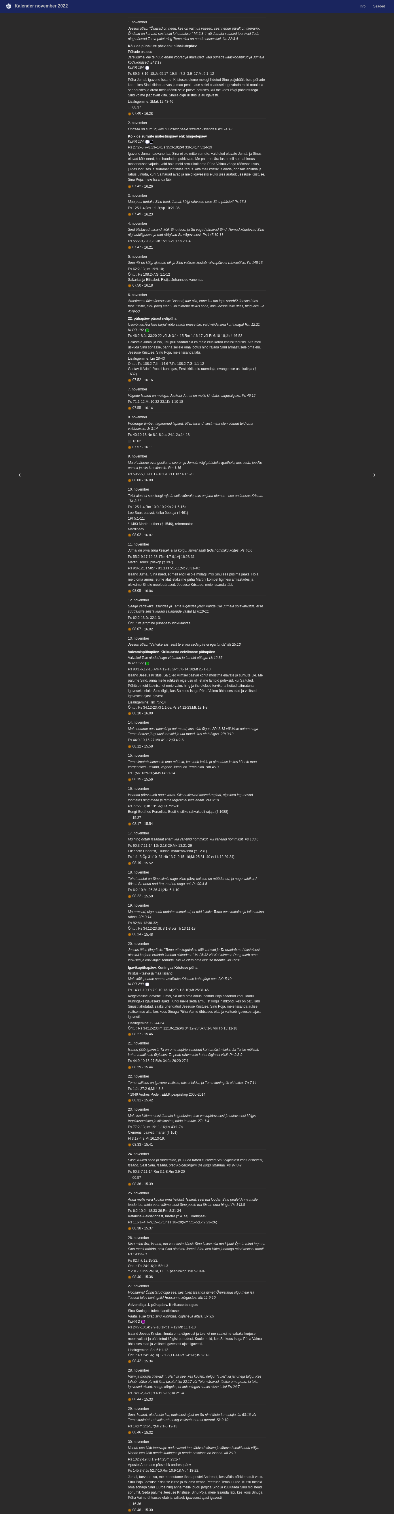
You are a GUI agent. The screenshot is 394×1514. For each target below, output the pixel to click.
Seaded (379, 6)
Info (362, 6)
